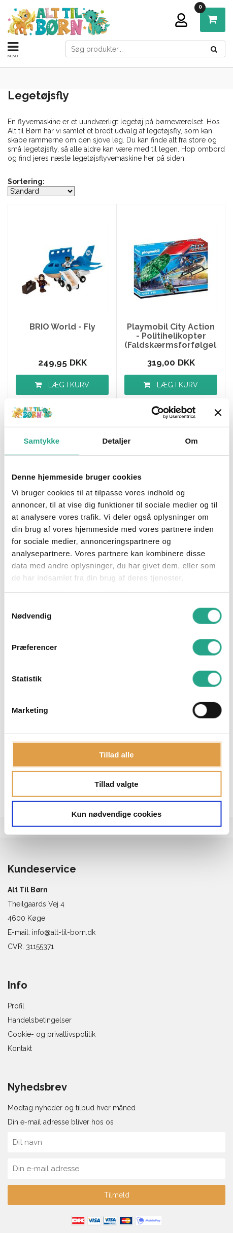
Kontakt (20, 1048)
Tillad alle (116, 754)
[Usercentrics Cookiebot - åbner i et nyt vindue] (151, 412)
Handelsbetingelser (40, 1020)
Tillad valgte (116, 784)
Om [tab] (191, 440)
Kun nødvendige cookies (117, 813)
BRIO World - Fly (62, 327)
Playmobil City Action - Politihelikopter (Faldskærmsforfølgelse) (170, 336)
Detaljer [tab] (117, 440)
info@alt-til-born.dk (63, 932)
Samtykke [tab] (41, 440)
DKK (203, 10)
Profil (16, 1006)
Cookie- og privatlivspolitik (51, 1034)
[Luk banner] (217, 412)
